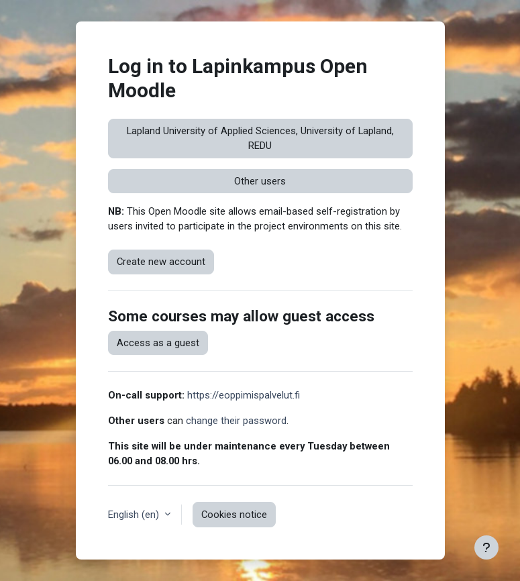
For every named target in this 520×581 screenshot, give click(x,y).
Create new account (161, 262)
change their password (236, 421)
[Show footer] (486, 547)
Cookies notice (234, 515)
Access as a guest (158, 343)
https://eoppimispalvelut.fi (243, 395)
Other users (260, 181)
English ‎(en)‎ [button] (135, 515)
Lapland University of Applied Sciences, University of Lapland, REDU (260, 138)
